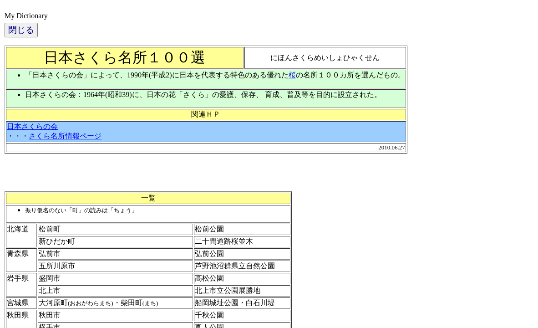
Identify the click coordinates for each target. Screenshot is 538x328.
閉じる (21, 30)
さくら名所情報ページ (65, 136)
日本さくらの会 (32, 126)
